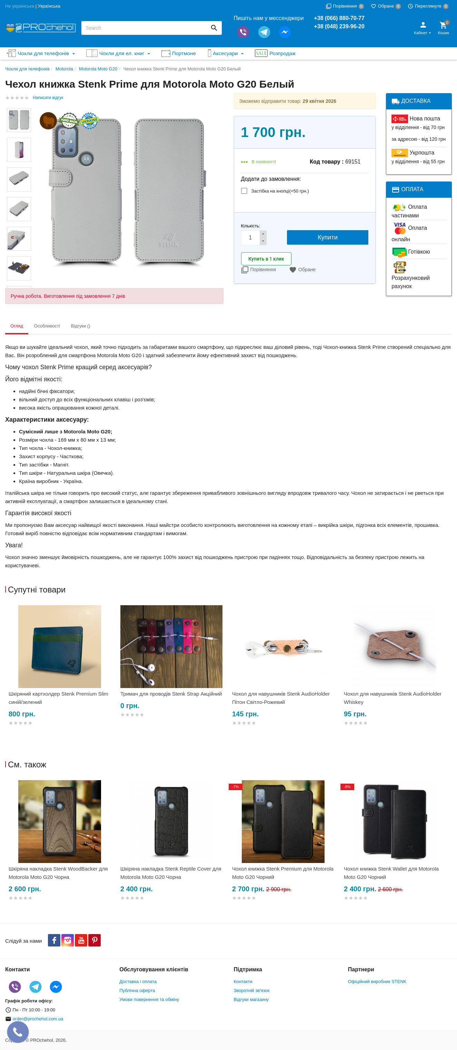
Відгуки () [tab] (80, 325)
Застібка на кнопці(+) (280, 191)
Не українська (19, 6)
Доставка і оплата (138, 981)
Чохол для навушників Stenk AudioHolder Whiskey (392, 698)
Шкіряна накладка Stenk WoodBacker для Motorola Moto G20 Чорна (58, 873)
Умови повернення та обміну (149, 999)
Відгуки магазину (251, 999)
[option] (61, 674)
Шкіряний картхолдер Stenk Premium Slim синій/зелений (58, 698)
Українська (49, 6)
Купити (328, 237)
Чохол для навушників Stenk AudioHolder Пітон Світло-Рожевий (281, 698)
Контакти (243, 981)
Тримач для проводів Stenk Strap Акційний (171, 694)
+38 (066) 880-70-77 (339, 18)
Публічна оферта (137, 990)
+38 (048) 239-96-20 (339, 26)
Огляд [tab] (16, 325)
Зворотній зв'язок (252, 990)
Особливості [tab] (47, 325)
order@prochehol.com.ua (38, 1018)
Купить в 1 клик (266, 259)
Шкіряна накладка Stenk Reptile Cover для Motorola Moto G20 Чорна (170, 873)
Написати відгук (48, 97)
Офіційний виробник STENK (377, 981)
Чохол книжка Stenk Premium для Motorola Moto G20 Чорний (283, 873)
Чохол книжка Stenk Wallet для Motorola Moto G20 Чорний (391, 873)
